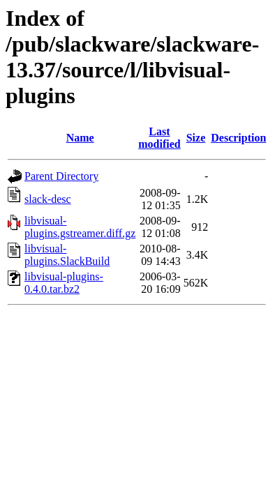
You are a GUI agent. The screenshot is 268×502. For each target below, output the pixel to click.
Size (196, 138)
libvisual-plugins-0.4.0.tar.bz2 (63, 283)
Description (238, 138)
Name (80, 138)
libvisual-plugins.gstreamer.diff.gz (79, 227)
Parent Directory (61, 176)
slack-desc (47, 199)
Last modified (159, 138)
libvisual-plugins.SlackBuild (67, 255)
